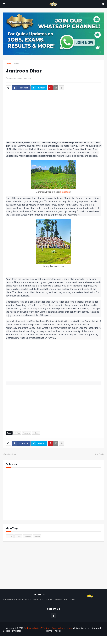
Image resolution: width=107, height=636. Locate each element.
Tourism (26, 433)
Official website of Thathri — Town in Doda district (48, 628)
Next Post (99, 454)
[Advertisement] (53, 116)
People (9, 536)
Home (8, 63)
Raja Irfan (65, 191)
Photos (16, 63)
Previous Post (10, 454)
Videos (36, 433)
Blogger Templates (12, 630)
